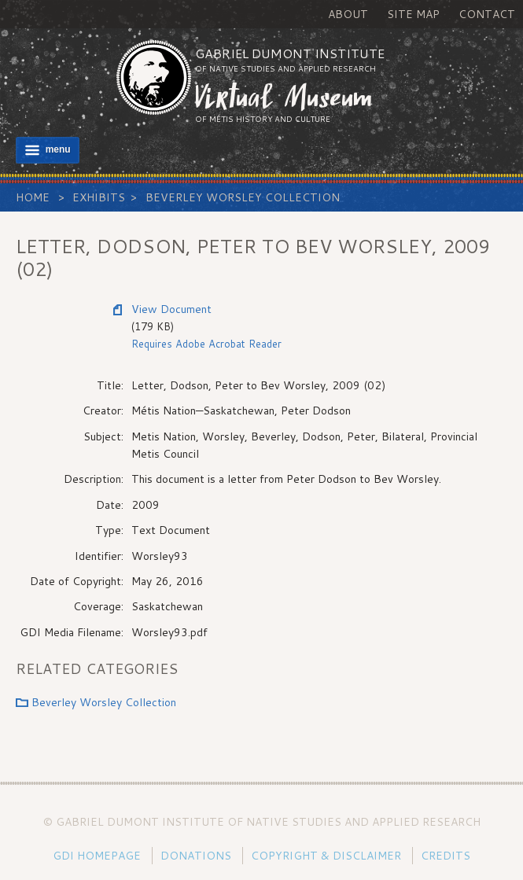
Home (33, 197)
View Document (171, 309)
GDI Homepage (97, 855)
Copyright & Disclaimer (326, 855)
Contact (487, 14)
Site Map (413, 14)
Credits (445, 855)
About (348, 14)
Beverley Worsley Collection (242, 197)
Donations (195, 855)
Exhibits (98, 197)
